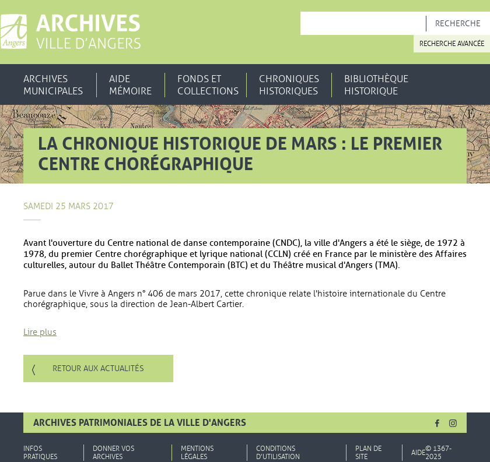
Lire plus (40, 332)
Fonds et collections (208, 85)
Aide (418, 453)
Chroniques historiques (289, 85)
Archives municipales (53, 85)
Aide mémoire (130, 85)
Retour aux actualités (98, 368)
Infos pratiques (40, 453)
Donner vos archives (113, 453)
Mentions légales (197, 453)
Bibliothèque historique (376, 85)
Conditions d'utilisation (278, 453)
